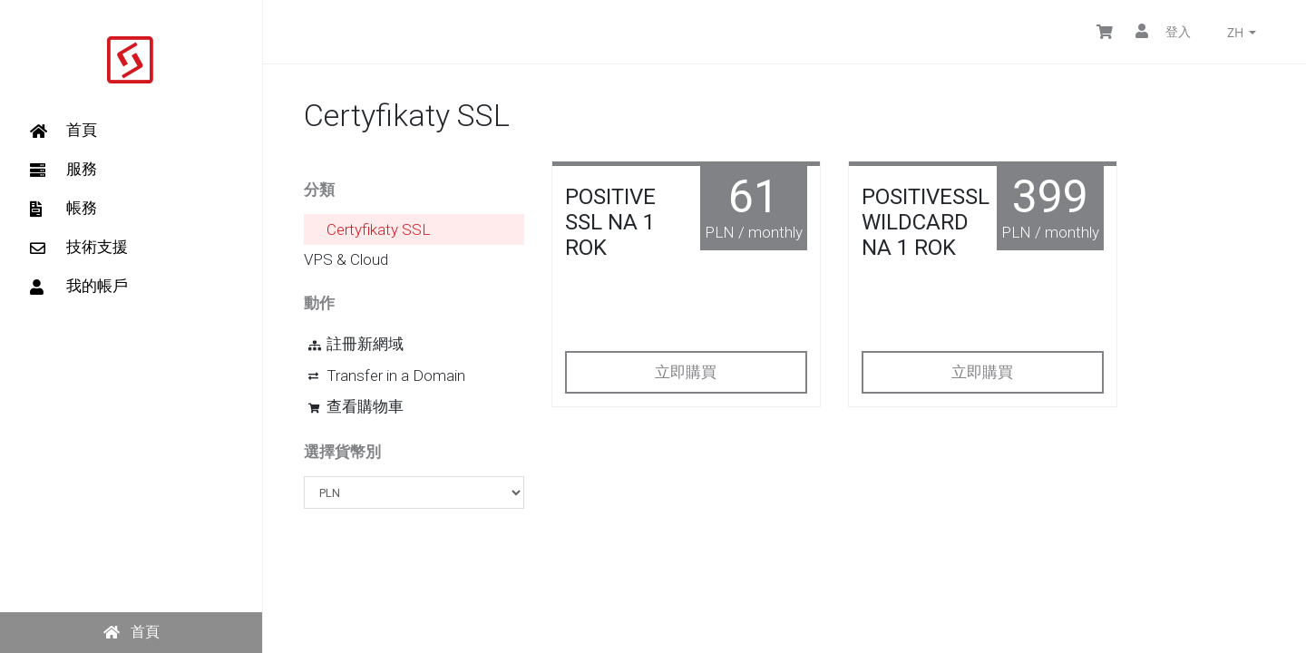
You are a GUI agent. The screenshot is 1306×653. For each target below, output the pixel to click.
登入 (1163, 31)
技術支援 (79, 247)
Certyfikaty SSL (378, 229)
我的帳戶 (79, 286)
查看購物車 (356, 406)
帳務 (63, 208)
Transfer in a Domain (386, 375)
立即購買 (685, 372)
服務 (63, 169)
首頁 (63, 130)
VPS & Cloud (346, 259)
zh (1241, 32)
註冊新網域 (356, 344)
